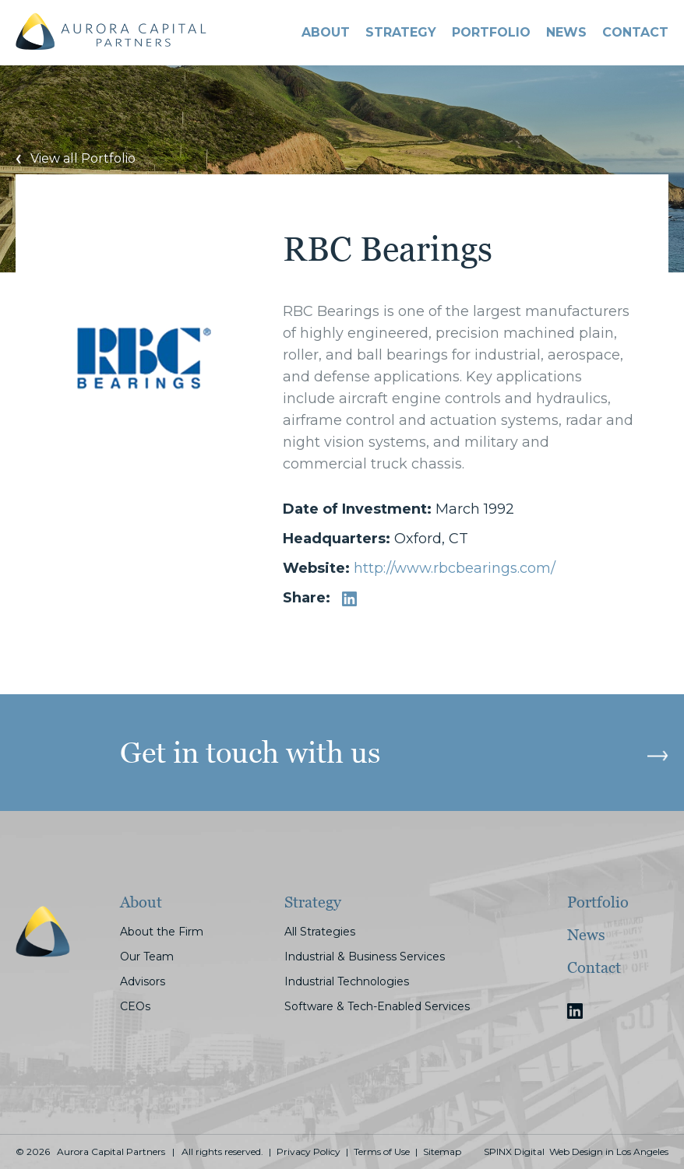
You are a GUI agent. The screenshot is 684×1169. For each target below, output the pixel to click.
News (566, 32)
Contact (594, 967)
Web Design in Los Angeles (608, 1151)
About (325, 32)
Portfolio (598, 902)
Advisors (142, 981)
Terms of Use (382, 1151)
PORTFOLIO (491, 32)
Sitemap (442, 1151)
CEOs (135, 1006)
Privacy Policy (308, 1151)
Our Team (147, 957)
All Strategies (319, 932)
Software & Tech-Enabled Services (377, 1006)
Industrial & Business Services (364, 957)
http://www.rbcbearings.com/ (454, 568)
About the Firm (161, 932)
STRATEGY (400, 32)
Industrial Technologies (346, 981)
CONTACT (635, 32)
